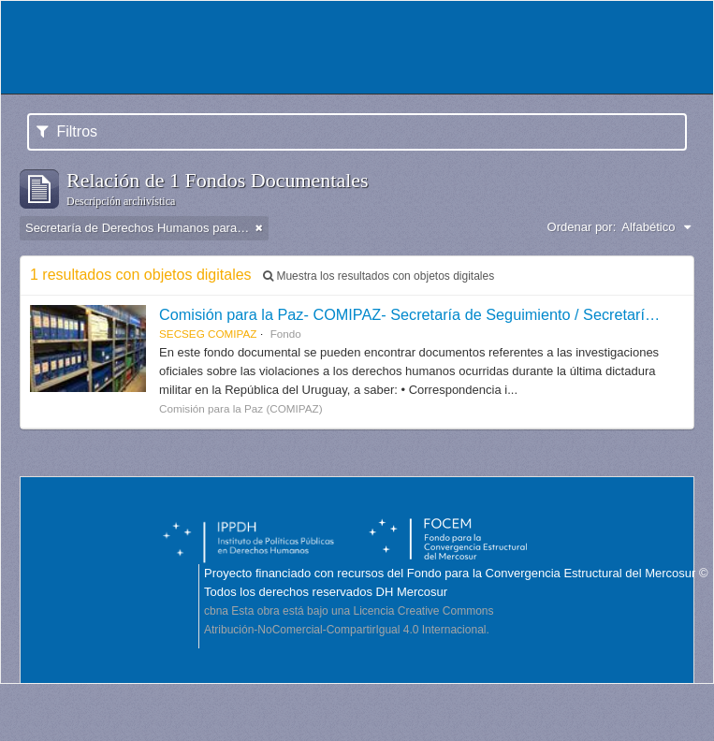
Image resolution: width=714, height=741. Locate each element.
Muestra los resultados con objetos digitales (378, 276)
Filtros (66, 131)
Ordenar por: (582, 227)
